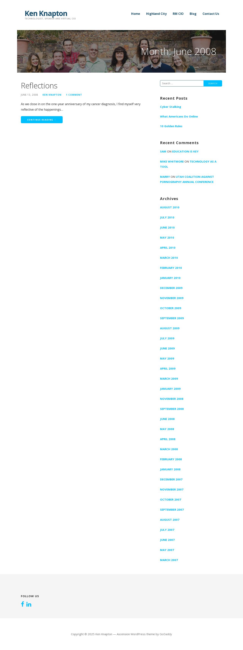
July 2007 (167, 530)
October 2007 (170, 499)
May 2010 (167, 237)
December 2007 (171, 479)
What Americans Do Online (179, 116)
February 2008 (171, 459)
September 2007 (172, 509)
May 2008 (167, 429)
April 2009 (167, 368)
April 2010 (167, 247)
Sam (163, 151)
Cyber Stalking (170, 107)
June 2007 (167, 540)
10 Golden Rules (171, 126)
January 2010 (170, 278)
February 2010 (171, 268)
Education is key (185, 151)
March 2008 (169, 449)
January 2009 (170, 388)
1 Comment (74, 94)
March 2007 (169, 560)
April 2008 (167, 439)
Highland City (156, 14)
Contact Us (211, 14)
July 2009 (167, 338)
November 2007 (171, 489)
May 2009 (167, 358)
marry (165, 177)
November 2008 (171, 399)
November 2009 (171, 298)
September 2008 (172, 409)
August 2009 (169, 328)
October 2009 (170, 308)
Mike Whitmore (172, 161)
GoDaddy (166, 634)
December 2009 (171, 288)
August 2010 (169, 207)
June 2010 (167, 227)
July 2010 (167, 217)
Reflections (39, 85)
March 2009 (169, 378)
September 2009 (172, 318)
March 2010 (169, 258)
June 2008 (167, 419)
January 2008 (170, 469)
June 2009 (167, 348)
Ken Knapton (46, 13)
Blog (193, 14)
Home (135, 14)
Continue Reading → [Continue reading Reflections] (41, 119)
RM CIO (178, 14)
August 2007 (169, 519)
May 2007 (167, 550)
